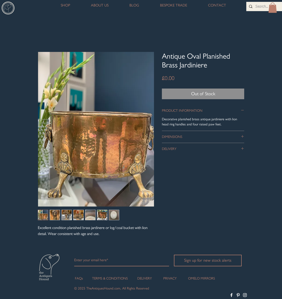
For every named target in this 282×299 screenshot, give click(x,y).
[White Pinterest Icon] (238, 295)
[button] (272, 8)
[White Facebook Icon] (231, 295)
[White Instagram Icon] (244, 295)
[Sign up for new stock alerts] (208, 260)
